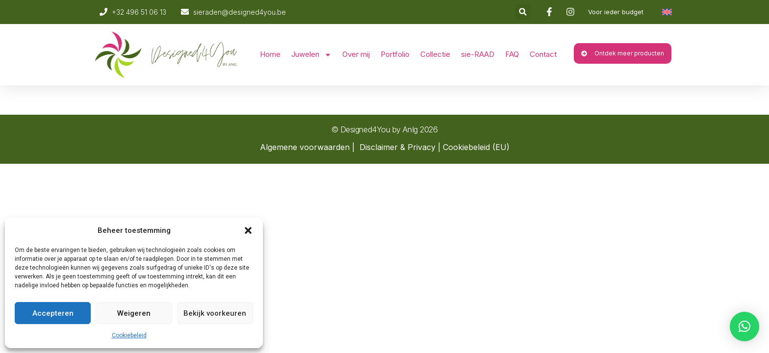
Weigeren (134, 313)
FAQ (512, 54)
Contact (543, 54)
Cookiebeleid (129, 335)
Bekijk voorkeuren (214, 313)
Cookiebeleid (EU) (476, 147)
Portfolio (395, 54)
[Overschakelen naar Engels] (667, 12)
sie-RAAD (477, 54)
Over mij (356, 54)
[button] (248, 230)
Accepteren (53, 313)
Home (270, 54)
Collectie (435, 54)
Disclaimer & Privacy (397, 147)
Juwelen (311, 54)
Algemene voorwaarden (305, 147)
